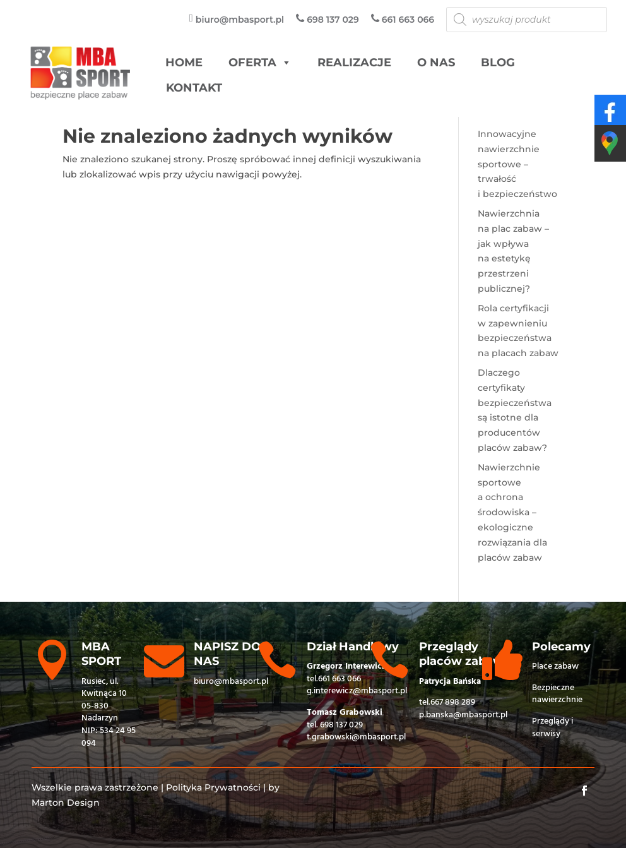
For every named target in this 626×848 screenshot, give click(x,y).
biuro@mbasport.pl (231, 681)
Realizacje (354, 62)
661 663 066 (339, 679)
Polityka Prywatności (213, 787)
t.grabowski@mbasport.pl (356, 737)
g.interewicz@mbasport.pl (357, 691)
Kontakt (194, 88)
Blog (498, 62)
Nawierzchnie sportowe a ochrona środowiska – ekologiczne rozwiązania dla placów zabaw (512, 512)
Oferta (260, 63)
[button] (286, 63)
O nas (436, 62)
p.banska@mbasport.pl (463, 715)
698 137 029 (341, 725)
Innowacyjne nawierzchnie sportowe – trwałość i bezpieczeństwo (517, 164)
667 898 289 (452, 702)
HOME (184, 62)
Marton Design (66, 802)
